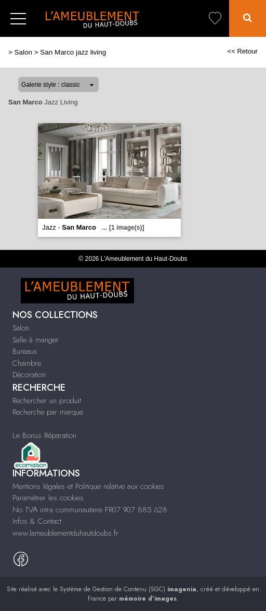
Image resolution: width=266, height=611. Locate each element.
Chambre (26, 363)
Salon (23, 52)
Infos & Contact (36, 521)
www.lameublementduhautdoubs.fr (65, 533)
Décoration (29, 374)
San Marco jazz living (73, 52)
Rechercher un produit (46, 400)
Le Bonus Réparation (44, 435)
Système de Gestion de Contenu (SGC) (128, 589)
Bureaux (24, 351)
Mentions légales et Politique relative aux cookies (88, 486)
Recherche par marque (47, 412)
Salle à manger (35, 340)
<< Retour (242, 51)
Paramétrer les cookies (48, 497)
